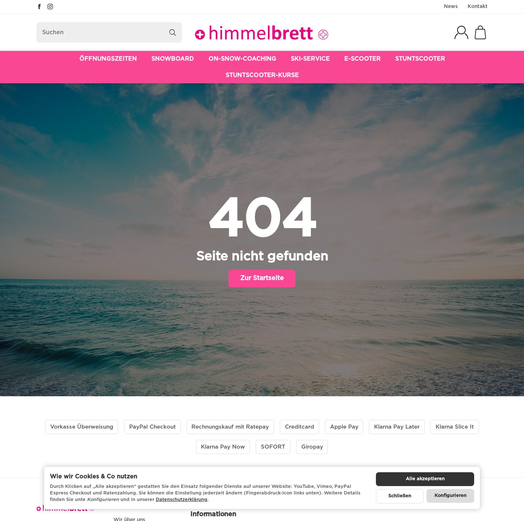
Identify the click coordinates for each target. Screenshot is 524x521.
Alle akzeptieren (425, 479)
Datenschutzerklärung (181, 499)
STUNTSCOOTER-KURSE (262, 75)
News (451, 6)
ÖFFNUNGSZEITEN (108, 59)
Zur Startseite (262, 278)
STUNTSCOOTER (420, 59)
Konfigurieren (450, 495)
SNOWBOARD (172, 59)
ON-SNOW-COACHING (242, 59)
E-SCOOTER (362, 59)
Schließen (399, 496)
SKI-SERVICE (310, 59)
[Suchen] (109, 32)
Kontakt (478, 6)
